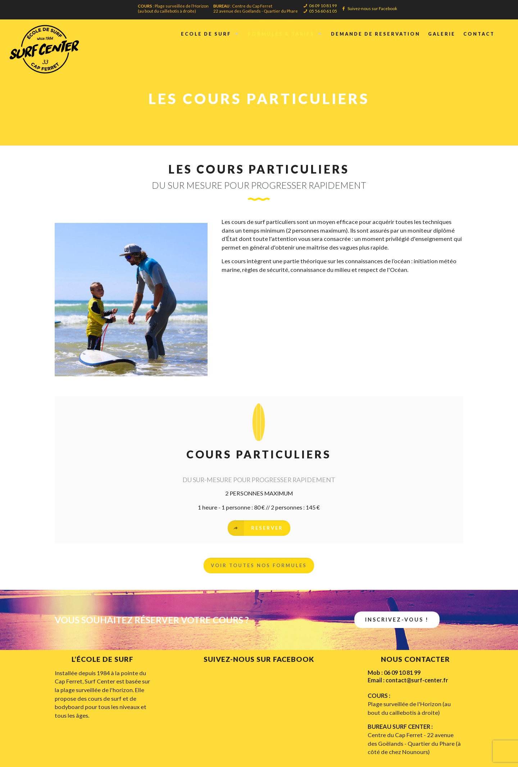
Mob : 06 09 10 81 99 (394, 672)
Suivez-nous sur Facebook (372, 8)
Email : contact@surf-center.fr (408, 680)
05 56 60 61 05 (323, 10)
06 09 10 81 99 (323, 5)
